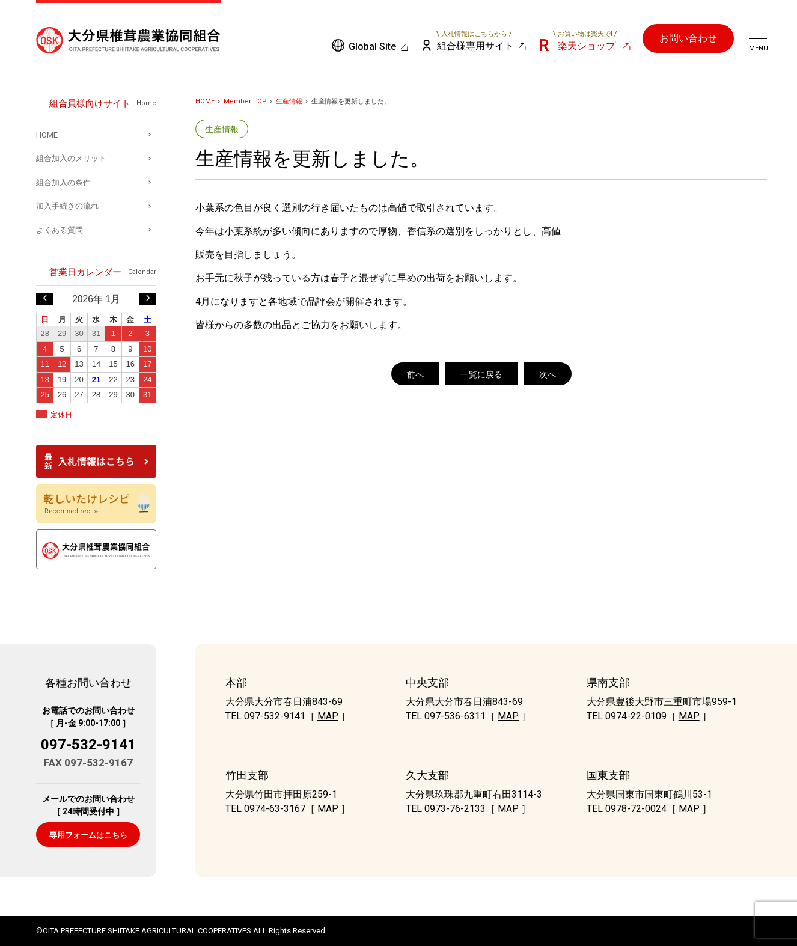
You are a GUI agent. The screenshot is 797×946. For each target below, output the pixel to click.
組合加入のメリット (71, 158)
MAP (327, 716)
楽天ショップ (585, 40)
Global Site (372, 46)
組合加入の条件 (63, 182)
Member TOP (245, 101)
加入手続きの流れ (67, 205)
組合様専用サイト (474, 40)
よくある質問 (59, 229)
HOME (205, 101)
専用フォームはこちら (88, 835)
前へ (415, 374)
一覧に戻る (481, 374)
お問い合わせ (688, 38)
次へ (547, 374)
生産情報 (289, 101)
